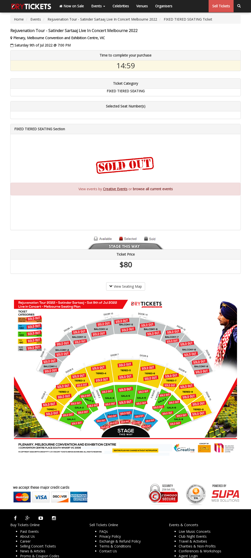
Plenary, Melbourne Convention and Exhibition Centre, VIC (59, 38)
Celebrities (121, 6)
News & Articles (32, 551)
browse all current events (153, 189)
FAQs (103, 531)
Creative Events (115, 189)
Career (25, 541)
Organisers (163, 6)
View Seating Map (125, 286)
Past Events (29, 531)
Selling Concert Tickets (38, 546)
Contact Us (108, 551)
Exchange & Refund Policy (120, 541)
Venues (142, 6)
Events (98, 6)
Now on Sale (71, 6)
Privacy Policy (110, 536)
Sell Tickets (221, 6)
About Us (27, 536)
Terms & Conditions (115, 546)
